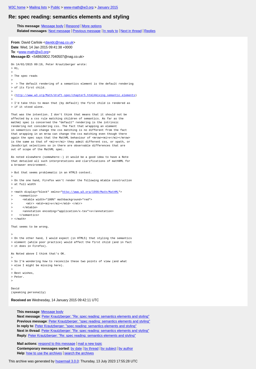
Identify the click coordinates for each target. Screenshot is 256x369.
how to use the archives (44, 353)
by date (76, 348)
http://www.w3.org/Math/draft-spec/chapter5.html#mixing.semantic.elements (75, 95)
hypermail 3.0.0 (66, 361)
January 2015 (107, 7)
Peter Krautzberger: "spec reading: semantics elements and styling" (99, 321)
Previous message (87, 31)
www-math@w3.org (79, 7)
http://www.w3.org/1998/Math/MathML (90, 192)
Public (55, 7)
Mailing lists (38, 7)
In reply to (110, 31)
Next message (59, 31)
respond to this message (56, 343)
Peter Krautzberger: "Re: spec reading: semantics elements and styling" (96, 316)
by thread (91, 348)
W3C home (16, 7)
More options (92, 26)
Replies (149, 31)
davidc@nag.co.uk (59, 42)
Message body (52, 26)
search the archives (79, 353)
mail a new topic (90, 343)
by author (126, 348)
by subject (108, 348)
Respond (73, 26)
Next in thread (131, 31)
